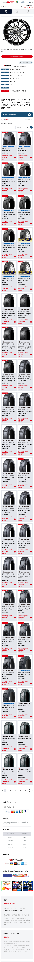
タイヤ (2, 6)
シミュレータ (19, 6)
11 (29, 790)
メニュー (12, 6)
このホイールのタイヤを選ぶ (17, 56)
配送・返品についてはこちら (14, 910)
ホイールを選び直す (25, 62)
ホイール (7, 6)
